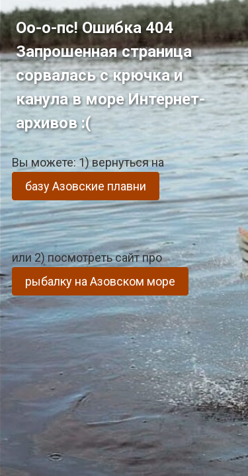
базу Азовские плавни (85, 186)
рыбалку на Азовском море (100, 281)
